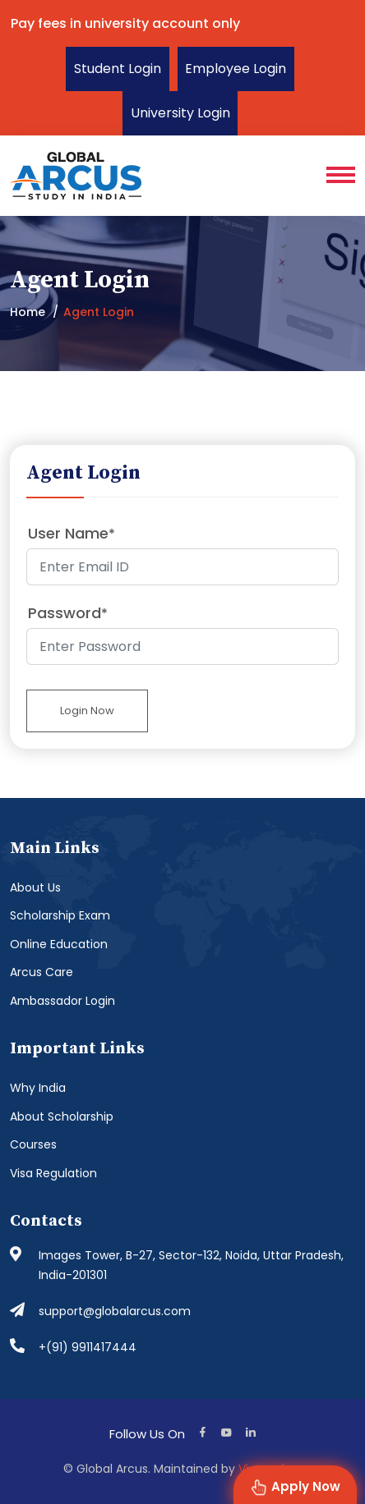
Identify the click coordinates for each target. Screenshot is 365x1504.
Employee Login (236, 68)
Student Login (117, 68)
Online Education (59, 944)
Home (27, 312)
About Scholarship (61, 1116)
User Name (71, 533)
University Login (180, 112)
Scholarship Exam (60, 915)
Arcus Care (41, 972)
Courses (33, 1144)
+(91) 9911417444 (87, 1347)
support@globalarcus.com (115, 1311)
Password (68, 613)
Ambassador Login (62, 1001)
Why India (38, 1088)
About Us (35, 887)
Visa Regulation (53, 1173)
